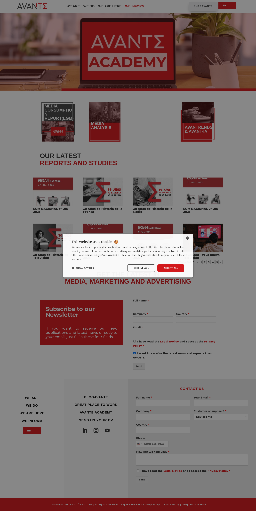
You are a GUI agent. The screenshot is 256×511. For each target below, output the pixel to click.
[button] (83, 268)
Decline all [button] (141, 267)
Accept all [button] (171, 267)
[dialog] (128, 255)
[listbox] (187, 238)
